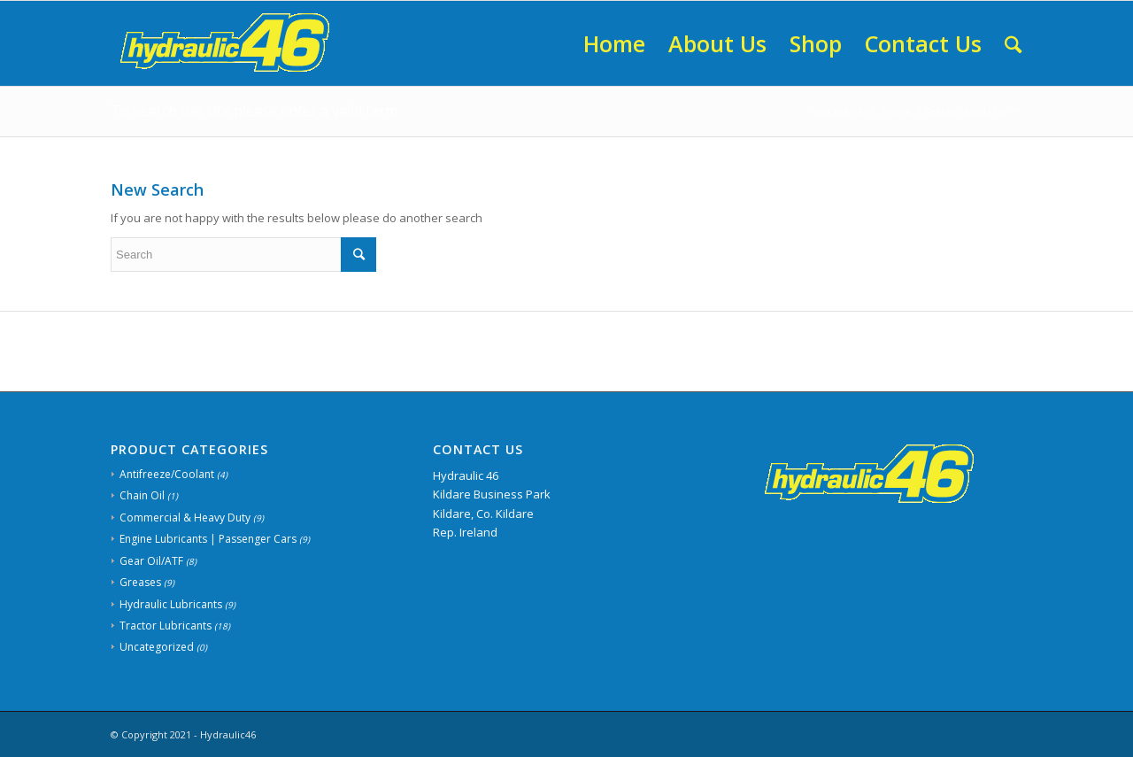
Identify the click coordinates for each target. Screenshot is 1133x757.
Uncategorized (156, 646)
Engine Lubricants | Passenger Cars (208, 538)
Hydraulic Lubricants (170, 604)
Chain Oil (142, 495)
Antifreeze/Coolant (166, 474)
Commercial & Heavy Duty (184, 517)
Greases (140, 582)
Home (897, 111)
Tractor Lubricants (165, 625)
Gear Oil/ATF (151, 560)
